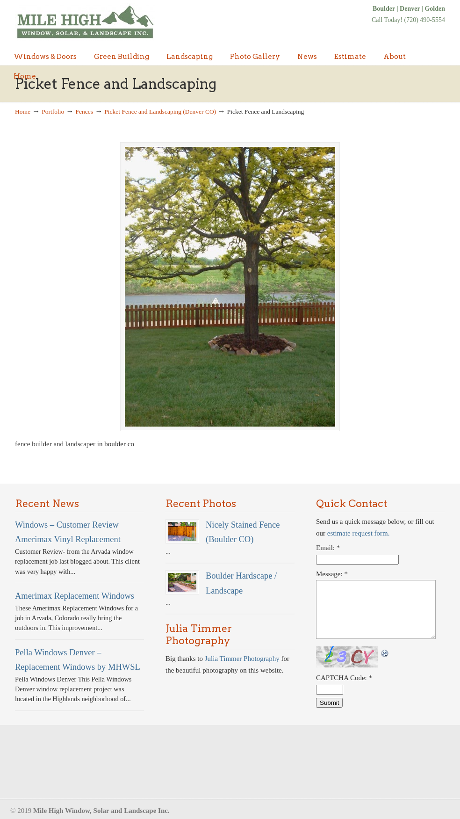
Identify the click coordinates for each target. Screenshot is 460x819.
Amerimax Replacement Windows (74, 596)
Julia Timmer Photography (242, 659)
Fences (84, 111)
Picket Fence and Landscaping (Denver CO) (160, 111)
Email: (328, 548)
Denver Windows (85, 22)
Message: (332, 574)
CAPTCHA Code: (344, 678)
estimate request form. (358, 534)
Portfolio (53, 111)
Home (22, 111)
